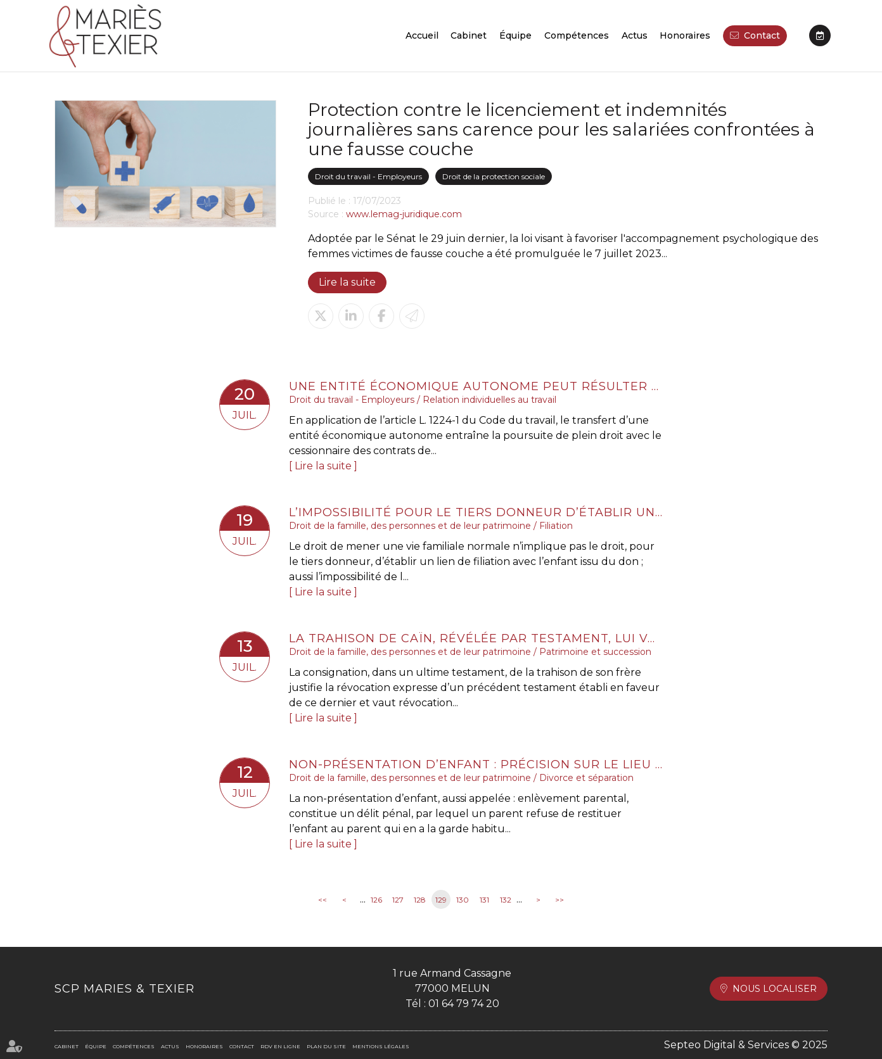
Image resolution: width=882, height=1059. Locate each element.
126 (376, 899)
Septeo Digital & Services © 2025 (746, 1045)
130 (462, 899)
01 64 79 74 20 (463, 1004)
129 (441, 899)
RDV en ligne (820, 35)
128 (420, 899)
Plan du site (326, 1046)
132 (505, 899)
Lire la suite (347, 282)
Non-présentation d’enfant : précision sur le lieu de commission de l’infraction (476, 764)
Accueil (422, 35)
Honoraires (685, 35)
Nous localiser (774, 988)
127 (398, 899)
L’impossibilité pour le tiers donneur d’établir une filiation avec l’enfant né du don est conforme (476, 512)
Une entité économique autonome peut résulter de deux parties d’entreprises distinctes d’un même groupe (476, 386)
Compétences (576, 35)
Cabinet (469, 35)
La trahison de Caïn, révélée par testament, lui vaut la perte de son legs (476, 638)
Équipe (515, 35)
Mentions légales (380, 1046)
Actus (635, 35)
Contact (762, 35)
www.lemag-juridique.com (404, 214)
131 (484, 899)
